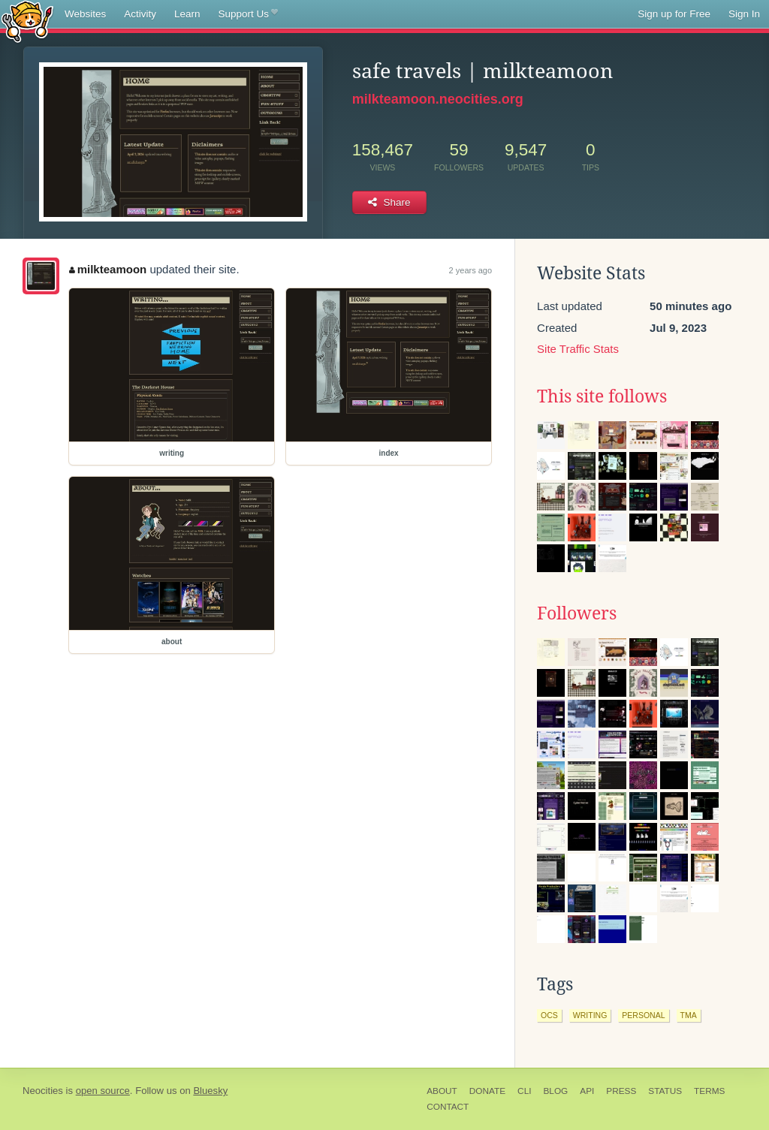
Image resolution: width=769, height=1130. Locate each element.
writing (590, 1015)
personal (643, 1015)
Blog (555, 1091)
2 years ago (470, 270)
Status (665, 1091)
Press (621, 1091)
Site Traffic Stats (578, 348)
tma (688, 1015)
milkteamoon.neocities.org (437, 99)
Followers (577, 613)
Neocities (43, 1090)
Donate (487, 1091)
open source (103, 1090)
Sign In (744, 14)
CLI (524, 1091)
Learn (187, 14)
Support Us (248, 14)
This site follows (602, 396)
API (587, 1091)
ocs (549, 1015)
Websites (85, 14)
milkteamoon (107, 269)
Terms (709, 1091)
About (442, 1091)
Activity (140, 14)
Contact (448, 1106)
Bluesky (210, 1090)
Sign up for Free (674, 14)
